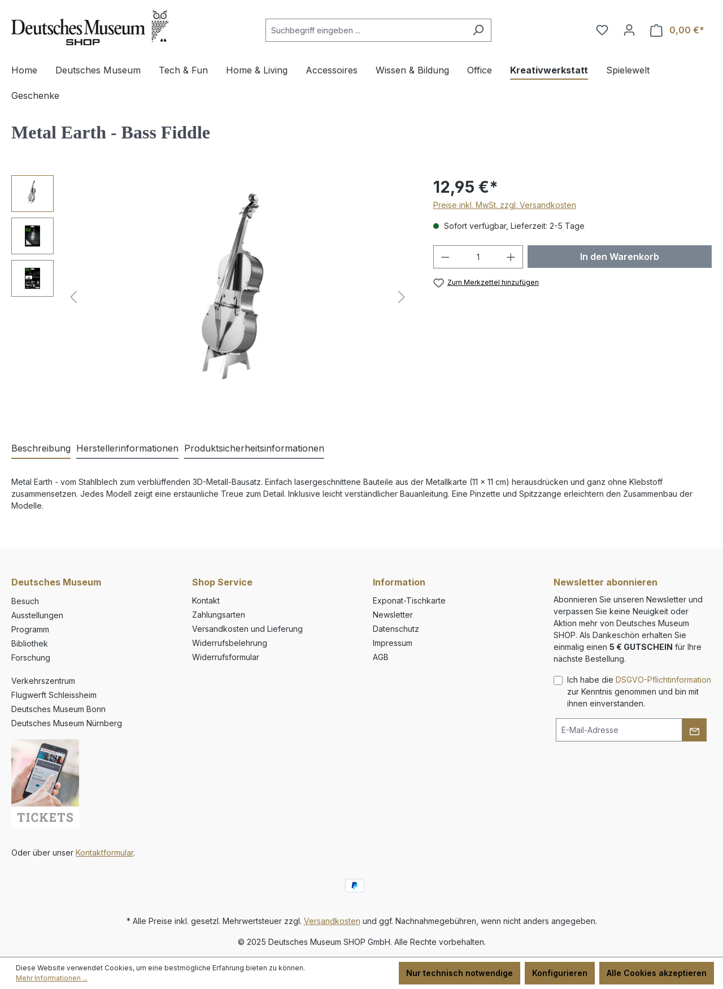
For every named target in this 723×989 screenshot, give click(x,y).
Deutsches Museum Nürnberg (66, 723)
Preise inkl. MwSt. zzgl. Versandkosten (504, 205)
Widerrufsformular (225, 657)
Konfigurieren (559, 973)
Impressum (392, 643)
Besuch (25, 601)
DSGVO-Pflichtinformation (663, 679)
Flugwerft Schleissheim (54, 695)
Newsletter (393, 614)
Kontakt (206, 600)
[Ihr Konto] (629, 30)
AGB (381, 657)
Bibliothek (29, 643)
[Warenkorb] (677, 30)
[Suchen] (478, 30)
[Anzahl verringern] (445, 256)
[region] (211, 296)
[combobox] (365, 30)
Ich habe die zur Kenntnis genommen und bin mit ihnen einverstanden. (639, 691)
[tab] (41, 449)
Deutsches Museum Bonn (58, 709)
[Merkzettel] (602, 30)
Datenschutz (396, 629)
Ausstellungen (37, 615)
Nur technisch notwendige (459, 973)
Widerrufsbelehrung (229, 643)
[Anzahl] (478, 256)
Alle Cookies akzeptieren (657, 973)
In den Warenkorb (619, 256)
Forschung (30, 657)
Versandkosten (332, 921)
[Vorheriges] (73, 297)
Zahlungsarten (218, 614)
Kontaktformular (104, 852)
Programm (30, 629)
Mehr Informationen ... (52, 978)
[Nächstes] (401, 297)
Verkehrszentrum (43, 681)
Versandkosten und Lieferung (247, 629)
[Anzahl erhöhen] (511, 256)
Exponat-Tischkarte (409, 600)
